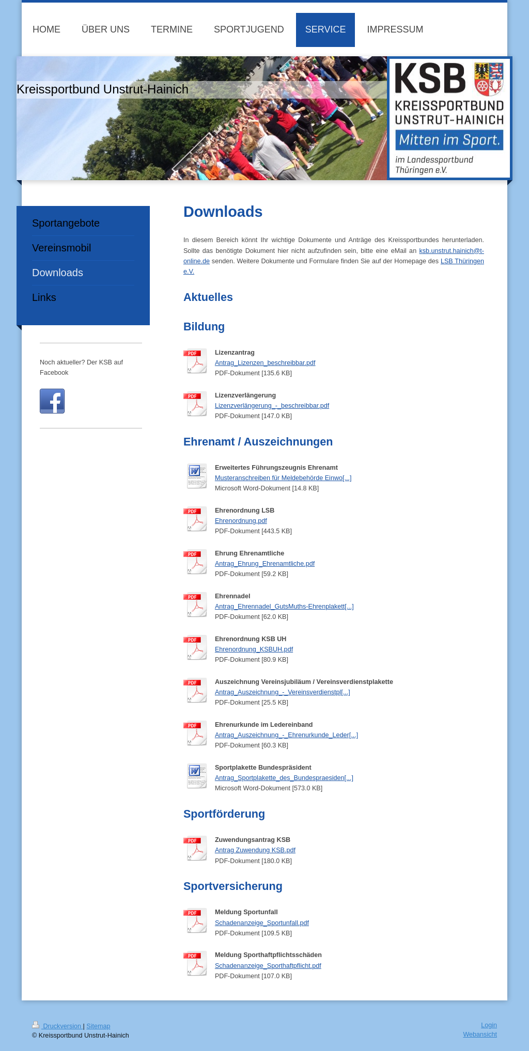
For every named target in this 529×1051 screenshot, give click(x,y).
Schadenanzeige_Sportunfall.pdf (262, 923)
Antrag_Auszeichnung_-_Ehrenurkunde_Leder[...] (286, 735)
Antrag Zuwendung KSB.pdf (255, 850)
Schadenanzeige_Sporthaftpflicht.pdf (268, 965)
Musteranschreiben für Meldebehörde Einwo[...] (283, 478)
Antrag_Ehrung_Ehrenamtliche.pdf (265, 563)
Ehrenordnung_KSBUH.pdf (254, 649)
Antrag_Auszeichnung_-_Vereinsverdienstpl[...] (282, 692)
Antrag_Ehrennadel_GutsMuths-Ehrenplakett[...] (284, 606)
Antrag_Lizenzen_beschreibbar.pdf (265, 363)
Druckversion (57, 1026)
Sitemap (98, 1026)
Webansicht (480, 1034)
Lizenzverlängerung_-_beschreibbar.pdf (272, 405)
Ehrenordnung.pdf (241, 520)
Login (489, 1025)
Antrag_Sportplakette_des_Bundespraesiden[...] (284, 778)
